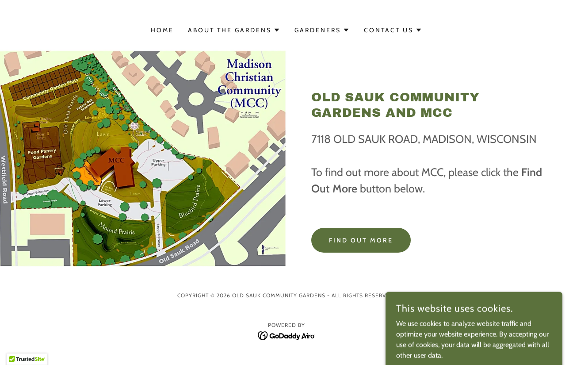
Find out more (361, 240)
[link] (287, 335)
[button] (234, 30)
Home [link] (162, 30)
